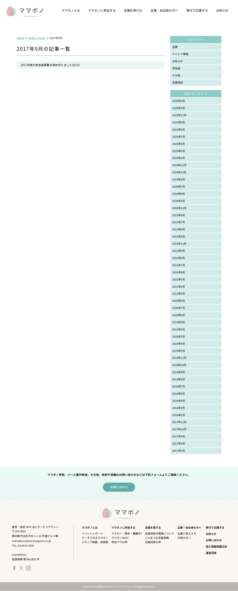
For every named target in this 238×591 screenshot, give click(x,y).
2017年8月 (178, 443)
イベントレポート (92, 534)
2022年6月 (178, 272)
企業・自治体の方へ (164, 10)
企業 (175, 47)
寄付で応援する (197, 10)
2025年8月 (178, 129)
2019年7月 (178, 336)
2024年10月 (179, 172)
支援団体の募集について (159, 534)
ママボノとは (70, 10)
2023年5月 (178, 236)
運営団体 (211, 553)
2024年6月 (178, 194)
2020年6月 (178, 315)
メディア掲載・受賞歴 (95, 542)
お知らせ (222, 10)
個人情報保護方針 (216, 547)
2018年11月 (179, 358)
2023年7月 (178, 222)
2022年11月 (179, 243)
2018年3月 (178, 408)
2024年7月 (178, 186)
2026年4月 (178, 101)
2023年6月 (178, 229)
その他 (176, 75)
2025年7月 (178, 136)
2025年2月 (178, 158)
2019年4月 (178, 344)
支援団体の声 (153, 542)
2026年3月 (178, 108)
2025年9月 (178, 122)
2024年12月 (179, 165)
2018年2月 (178, 415)
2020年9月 (178, 301)
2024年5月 (178, 201)
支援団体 (177, 82)
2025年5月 (178, 151)
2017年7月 (178, 451)
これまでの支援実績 (157, 538)
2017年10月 (179, 429)
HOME (20, 38)
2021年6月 (178, 286)
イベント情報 (180, 54)
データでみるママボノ (95, 538)
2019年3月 (178, 351)
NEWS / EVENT (37, 38)
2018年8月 (178, 379)
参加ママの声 (119, 542)
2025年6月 (178, 144)
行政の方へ (184, 538)
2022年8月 (178, 258)
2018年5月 (178, 393)
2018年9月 (178, 372)
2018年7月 (178, 386)
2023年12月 (179, 208)
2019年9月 (178, 322)
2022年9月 (178, 251)
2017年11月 (179, 422)
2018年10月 (179, 365)
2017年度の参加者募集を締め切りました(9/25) (51, 65)
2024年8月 (178, 179)
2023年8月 (178, 215)
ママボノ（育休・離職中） (127, 534)
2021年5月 (178, 293)
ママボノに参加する (102, 10)
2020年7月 (178, 308)
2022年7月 (178, 265)
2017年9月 (178, 436)
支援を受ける (133, 10)
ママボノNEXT (120, 538)
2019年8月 (178, 329)
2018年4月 (178, 401)
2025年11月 (179, 115)
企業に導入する (186, 534)
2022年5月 (178, 279)
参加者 (176, 68)
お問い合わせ (214, 540)
